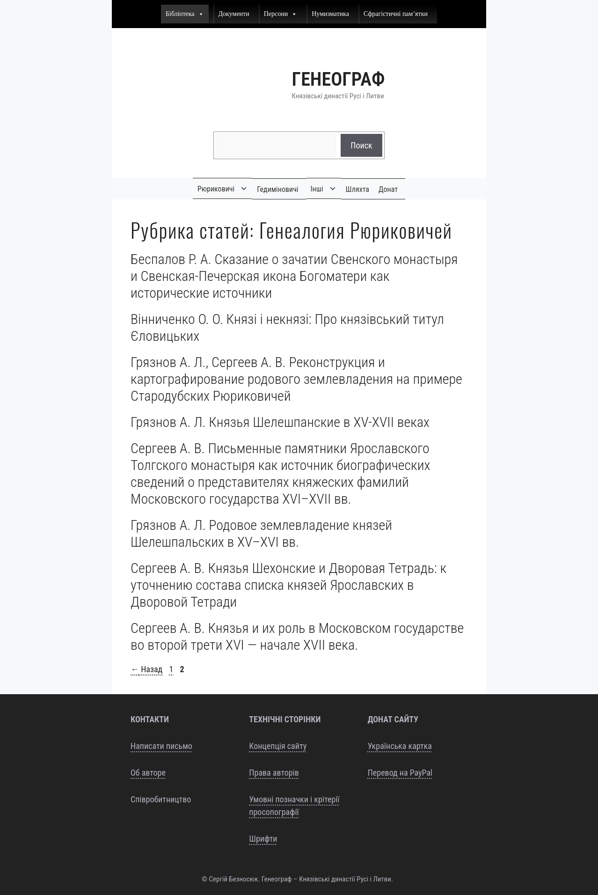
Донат (388, 189)
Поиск (361, 145)
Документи (234, 13)
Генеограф (338, 79)
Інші (317, 188)
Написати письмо (161, 746)
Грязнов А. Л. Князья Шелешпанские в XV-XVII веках (280, 422)
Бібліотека (185, 14)
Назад (146, 669)
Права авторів (274, 773)
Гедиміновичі (277, 189)
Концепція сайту (277, 746)
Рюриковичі (215, 188)
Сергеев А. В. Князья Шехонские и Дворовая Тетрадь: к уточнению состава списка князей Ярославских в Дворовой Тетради (288, 585)
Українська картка (400, 746)
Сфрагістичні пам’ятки (396, 13)
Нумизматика (330, 13)
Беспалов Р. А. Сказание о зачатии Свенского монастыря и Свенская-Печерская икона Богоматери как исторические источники (294, 276)
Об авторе (148, 773)
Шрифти (263, 839)
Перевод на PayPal (400, 773)
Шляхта (357, 189)
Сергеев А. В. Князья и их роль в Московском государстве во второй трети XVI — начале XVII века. (297, 636)
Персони (281, 14)
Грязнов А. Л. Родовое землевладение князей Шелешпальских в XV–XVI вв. (261, 533)
